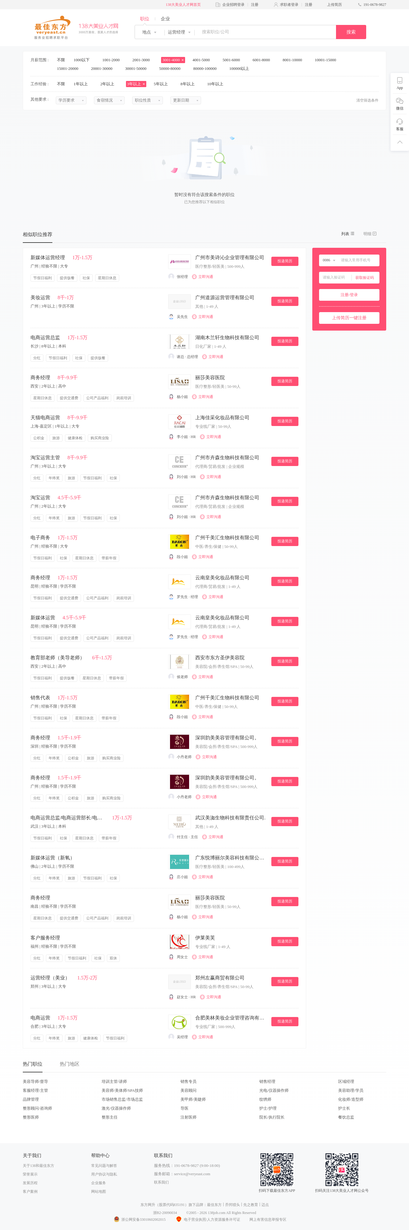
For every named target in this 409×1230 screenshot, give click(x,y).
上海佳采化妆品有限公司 (222, 417)
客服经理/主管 (35, 1090)
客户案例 (30, 1191)
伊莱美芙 (205, 937)
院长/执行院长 (272, 1117)
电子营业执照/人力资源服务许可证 (207, 1219)
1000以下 (84, 60)
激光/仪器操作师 (116, 1108)
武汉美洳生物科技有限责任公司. (230, 817)
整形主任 (110, 1117)
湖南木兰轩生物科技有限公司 (227, 337)
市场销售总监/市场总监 (122, 1099)
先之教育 (250, 1205)
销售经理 (267, 1081)
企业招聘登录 (233, 4)
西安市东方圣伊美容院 (220, 657)
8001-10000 (294, 60)
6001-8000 (263, 60)
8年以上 (189, 84)
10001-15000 (327, 60)
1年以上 (83, 84)
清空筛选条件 (367, 100)
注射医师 (188, 1117)
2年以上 (109, 84)
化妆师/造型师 (350, 1099)
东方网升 (147, 1205)
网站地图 (98, 1191)
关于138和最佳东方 (38, 1166)
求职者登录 (289, 4)
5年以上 (163, 84)
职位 (144, 18)
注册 (254, 4)
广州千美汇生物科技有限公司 (227, 537)
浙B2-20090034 (165, 1213)
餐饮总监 (346, 1117)
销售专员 (188, 1081)
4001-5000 (203, 60)
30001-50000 (138, 68)
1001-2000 (113, 60)
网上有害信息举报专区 (267, 1219)
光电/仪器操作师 (274, 1090)
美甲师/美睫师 (193, 1099)
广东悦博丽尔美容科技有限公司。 (230, 857)
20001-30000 (104, 68)
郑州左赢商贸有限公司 (220, 977)
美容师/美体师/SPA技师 (122, 1090)
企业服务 (98, 1183)
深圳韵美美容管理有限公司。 (227, 737)
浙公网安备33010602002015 (139, 1219)
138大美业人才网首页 (183, 4)
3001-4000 (173, 60)
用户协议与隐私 (104, 1174)
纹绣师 (265, 1099)
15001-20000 (70, 68)
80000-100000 (207, 68)
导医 (184, 1108)
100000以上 (241, 68)
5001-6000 (233, 60)
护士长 (344, 1108)
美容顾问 (188, 1090)
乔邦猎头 (232, 1205)
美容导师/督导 (35, 1081)
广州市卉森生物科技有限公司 (227, 457)
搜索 (351, 32)
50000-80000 (172, 68)
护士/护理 (268, 1108)
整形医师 (31, 1117)
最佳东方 (214, 1205)
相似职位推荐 (37, 234)
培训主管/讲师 (114, 1081)
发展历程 (30, 1183)
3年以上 (136, 84)
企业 (165, 18)
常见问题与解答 (104, 1166)
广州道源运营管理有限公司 (224, 297)
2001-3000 (143, 60)
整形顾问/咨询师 (37, 1108)
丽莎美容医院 (210, 377)
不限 (61, 60)
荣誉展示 (30, 1174)
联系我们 (161, 1182)
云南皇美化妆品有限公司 (222, 577)
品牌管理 (31, 1099)
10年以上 (217, 84)
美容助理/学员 (350, 1090)
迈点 (265, 1205)
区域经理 (346, 1081)
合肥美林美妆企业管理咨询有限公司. (230, 1017)
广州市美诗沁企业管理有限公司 (229, 257)
